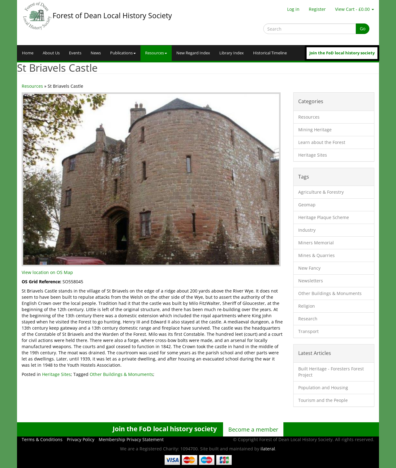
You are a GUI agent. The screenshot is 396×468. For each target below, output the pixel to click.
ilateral (267, 449)
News (96, 53)
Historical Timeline (270, 53)
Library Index (231, 53)
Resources (156, 53)
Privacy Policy (80, 439)
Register (317, 9)
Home (27, 53)
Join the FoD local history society (342, 53)
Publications (123, 53)
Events (75, 53)
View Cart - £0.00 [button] (354, 9)
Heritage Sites (56, 374)
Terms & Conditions (42, 439)
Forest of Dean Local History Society (112, 15)
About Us (51, 53)
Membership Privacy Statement (131, 439)
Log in (293, 9)
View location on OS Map (47, 272)
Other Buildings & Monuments (121, 374)
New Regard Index (193, 53)
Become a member (253, 429)
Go (362, 29)
